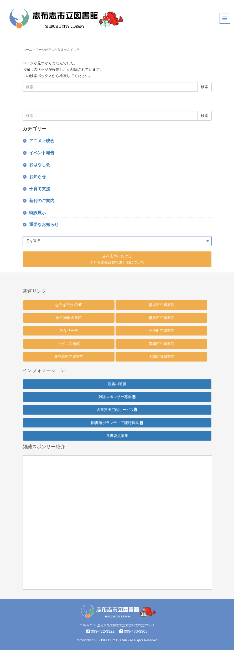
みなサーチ (69, 330)
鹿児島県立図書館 (69, 356)
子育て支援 (39, 189)
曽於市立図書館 (161, 318)
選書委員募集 (117, 436)
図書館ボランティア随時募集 (117, 423)
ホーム (27, 49)
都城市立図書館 (161, 305)
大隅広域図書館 (161, 356)
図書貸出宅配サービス (117, 409)
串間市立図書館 (161, 344)
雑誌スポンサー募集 (117, 397)
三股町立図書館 (161, 330)
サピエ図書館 (69, 344)
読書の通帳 (117, 384)
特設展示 (37, 212)
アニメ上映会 (41, 140)
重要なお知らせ (44, 224)
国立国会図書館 (69, 318)
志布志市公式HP (68, 305)
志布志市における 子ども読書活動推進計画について (117, 259)
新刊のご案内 (41, 200)
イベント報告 (41, 153)
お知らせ (37, 176)
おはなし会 (39, 164)
